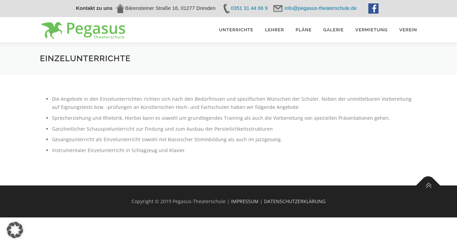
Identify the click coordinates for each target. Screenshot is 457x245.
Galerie (333, 29)
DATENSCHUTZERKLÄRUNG (295, 201)
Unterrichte (236, 29)
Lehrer (274, 29)
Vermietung (371, 29)
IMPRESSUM (245, 201)
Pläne (304, 29)
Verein (408, 29)
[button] (15, 230)
